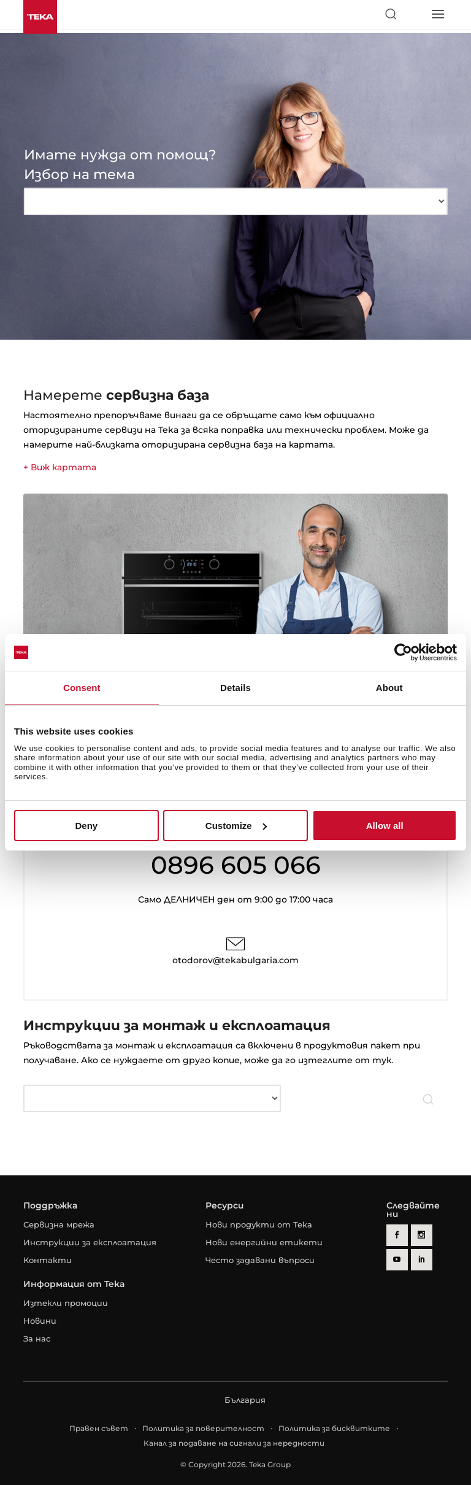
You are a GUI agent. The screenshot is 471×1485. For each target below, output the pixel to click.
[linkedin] (421, 1259)
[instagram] (421, 1235)
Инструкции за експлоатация (89, 1242)
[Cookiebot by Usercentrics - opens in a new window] (403, 652)
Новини (39, 1321)
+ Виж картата (59, 467)
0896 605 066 (236, 865)
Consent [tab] (82, 687)
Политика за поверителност (203, 1428)
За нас (36, 1338)
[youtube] (397, 1259)
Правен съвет (98, 1428)
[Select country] (413, 14)
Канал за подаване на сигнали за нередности (234, 1443)
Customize (236, 825)
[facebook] (397, 1235)
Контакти (47, 1260)
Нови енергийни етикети (264, 1242)
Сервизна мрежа (58, 1224)
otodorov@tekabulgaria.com (235, 960)
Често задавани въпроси (260, 1260)
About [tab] (389, 687)
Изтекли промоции (65, 1303)
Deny (86, 825)
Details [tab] (235, 687)
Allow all (385, 825)
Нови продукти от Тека (258, 1224)
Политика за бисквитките (334, 1428)
